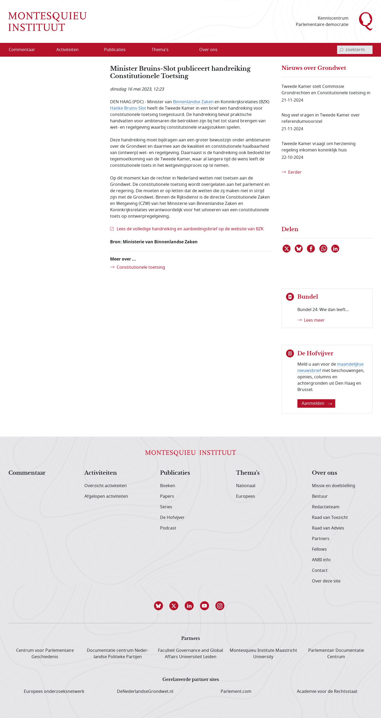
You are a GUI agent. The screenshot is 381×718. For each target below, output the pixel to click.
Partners (320, 539)
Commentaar (27, 473)
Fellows (319, 549)
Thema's (248, 473)
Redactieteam (325, 507)
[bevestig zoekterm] (341, 49)
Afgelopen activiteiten (106, 496)
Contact (320, 570)
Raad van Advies (328, 528)
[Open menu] (84, 50)
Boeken (167, 486)
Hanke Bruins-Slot (128, 108)
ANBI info (321, 560)
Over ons (324, 473)
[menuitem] (25, 50)
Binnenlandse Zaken (193, 102)
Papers (167, 496)
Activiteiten (100, 473)
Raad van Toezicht (330, 517)
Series (166, 507)
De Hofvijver (172, 517)
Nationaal (245, 486)
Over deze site (326, 581)
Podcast (168, 528)
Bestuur (320, 496)
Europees (245, 496)
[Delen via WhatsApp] (324, 249)
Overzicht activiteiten (105, 486)
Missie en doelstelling (333, 486)
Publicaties (175, 473)
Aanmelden (317, 403)
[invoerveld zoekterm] (355, 50)
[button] (159, 605)
